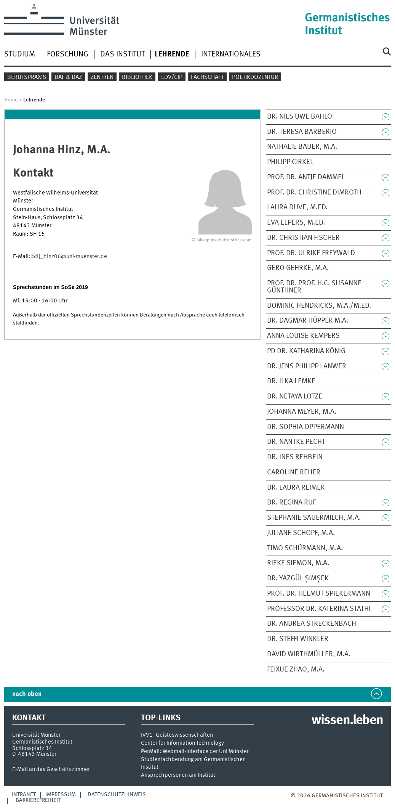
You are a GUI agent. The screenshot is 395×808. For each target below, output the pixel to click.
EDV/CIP (171, 77)
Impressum (60, 795)
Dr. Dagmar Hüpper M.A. (307, 320)
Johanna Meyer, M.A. (301, 411)
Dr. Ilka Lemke (291, 381)
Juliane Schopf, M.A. (301, 533)
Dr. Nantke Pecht (296, 442)
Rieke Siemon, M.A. (298, 563)
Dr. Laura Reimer (296, 487)
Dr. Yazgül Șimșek (298, 578)
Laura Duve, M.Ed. (297, 207)
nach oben (27, 694)
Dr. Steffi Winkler (297, 639)
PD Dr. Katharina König (306, 351)
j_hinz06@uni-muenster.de (73, 257)
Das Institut (122, 54)
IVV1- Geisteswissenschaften (177, 735)
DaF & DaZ (68, 77)
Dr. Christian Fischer (303, 238)
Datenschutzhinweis (117, 795)
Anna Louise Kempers (303, 336)
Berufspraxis (26, 77)
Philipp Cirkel (290, 162)
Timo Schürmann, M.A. (305, 548)
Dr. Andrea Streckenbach (311, 623)
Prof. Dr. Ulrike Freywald (311, 253)
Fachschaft (207, 77)
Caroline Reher (293, 472)
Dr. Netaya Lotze (294, 396)
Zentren (102, 77)
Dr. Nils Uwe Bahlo (299, 116)
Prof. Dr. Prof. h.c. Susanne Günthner (314, 287)
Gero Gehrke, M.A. (298, 268)
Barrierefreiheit (38, 800)
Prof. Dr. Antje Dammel (306, 177)
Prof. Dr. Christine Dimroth (314, 192)
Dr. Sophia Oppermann (305, 427)
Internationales (231, 54)
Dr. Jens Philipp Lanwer (306, 366)
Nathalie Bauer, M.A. (302, 146)
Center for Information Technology (182, 743)
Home (11, 100)
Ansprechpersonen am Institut (178, 775)
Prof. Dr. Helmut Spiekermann (318, 593)
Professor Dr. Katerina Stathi (319, 609)
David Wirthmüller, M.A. (308, 654)
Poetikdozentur (255, 77)
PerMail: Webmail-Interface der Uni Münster (195, 752)
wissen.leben (347, 721)
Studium (19, 54)
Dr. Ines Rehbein (295, 457)
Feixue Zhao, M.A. (296, 669)
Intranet (24, 795)
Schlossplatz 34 (32, 748)
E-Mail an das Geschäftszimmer (51, 769)
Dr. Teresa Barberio (302, 132)
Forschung (67, 54)
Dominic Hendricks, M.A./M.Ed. (319, 305)
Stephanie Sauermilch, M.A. (314, 517)
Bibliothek (137, 77)
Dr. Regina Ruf (291, 502)
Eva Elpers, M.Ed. (296, 222)
